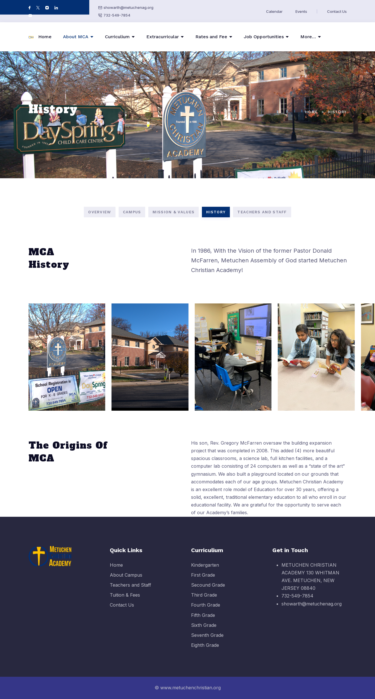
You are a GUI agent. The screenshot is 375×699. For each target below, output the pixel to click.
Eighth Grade (205, 650)
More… (308, 36)
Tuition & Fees (125, 600)
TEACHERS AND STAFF (262, 212)
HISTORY (216, 212)
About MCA (75, 36)
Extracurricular (162, 36)
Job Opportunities (264, 36)
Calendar (274, 11)
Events (301, 11)
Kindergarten (205, 569)
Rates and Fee (211, 36)
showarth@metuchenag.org (128, 7)
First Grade (203, 579)
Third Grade (204, 600)
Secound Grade (208, 590)
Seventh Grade (207, 640)
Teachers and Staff (130, 590)
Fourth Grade (205, 610)
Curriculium (117, 36)
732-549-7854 (117, 15)
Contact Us (337, 11)
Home (45, 36)
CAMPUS (132, 212)
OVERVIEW (99, 212)
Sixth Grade (203, 630)
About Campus (126, 579)
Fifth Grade (203, 620)
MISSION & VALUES (173, 212)
